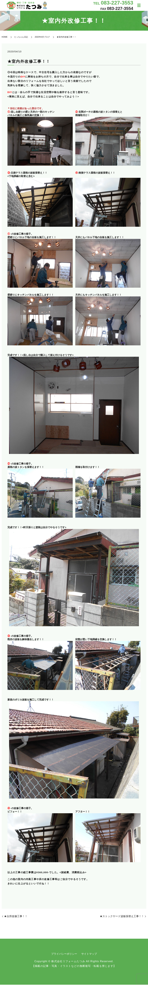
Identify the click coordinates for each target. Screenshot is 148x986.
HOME (4, 38)
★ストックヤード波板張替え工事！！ (122, 917)
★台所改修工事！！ (15, 917)
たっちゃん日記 (21, 38)
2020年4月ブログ (42, 38)
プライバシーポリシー (64, 955)
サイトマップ (89, 955)
